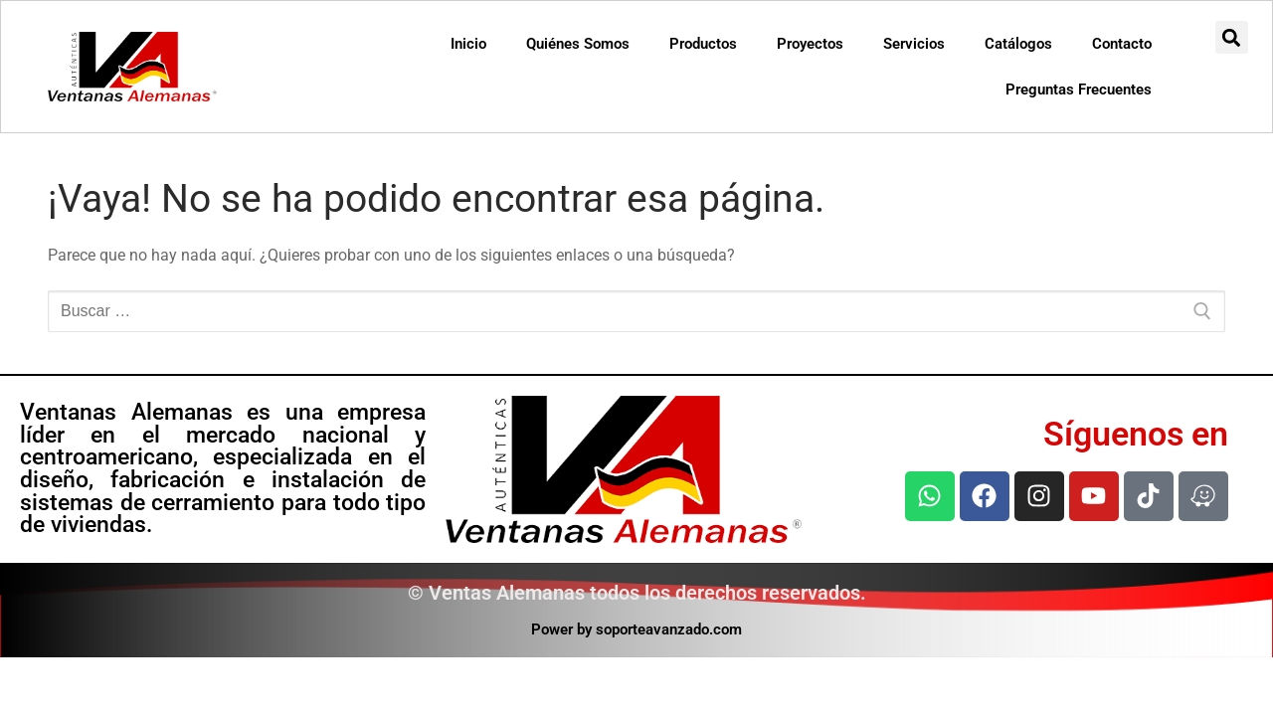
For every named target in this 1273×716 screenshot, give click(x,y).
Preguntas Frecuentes (1078, 89)
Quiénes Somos (578, 44)
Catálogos (1018, 44)
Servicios (914, 44)
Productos (703, 44)
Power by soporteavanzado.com (636, 629)
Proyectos (810, 44)
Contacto (1122, 44)
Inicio (468, 44)
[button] (1231, 37)
